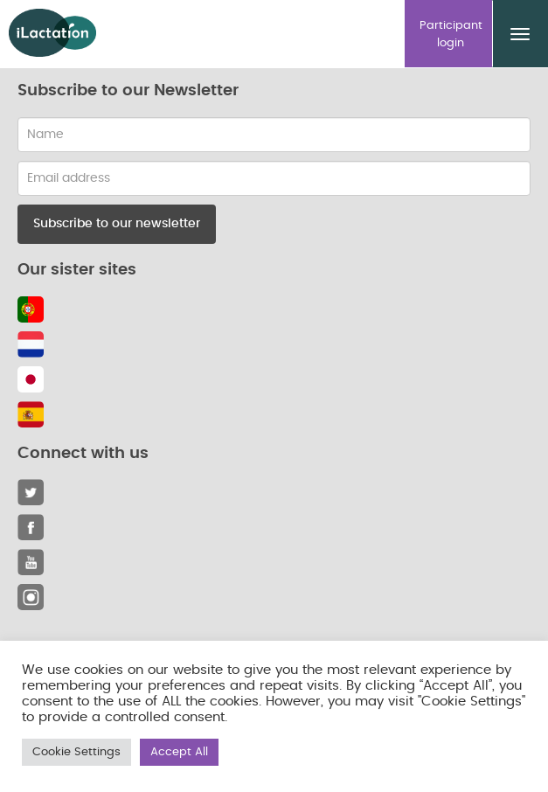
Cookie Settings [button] (76, 752)
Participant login (451, 34)
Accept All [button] (179, 752)
